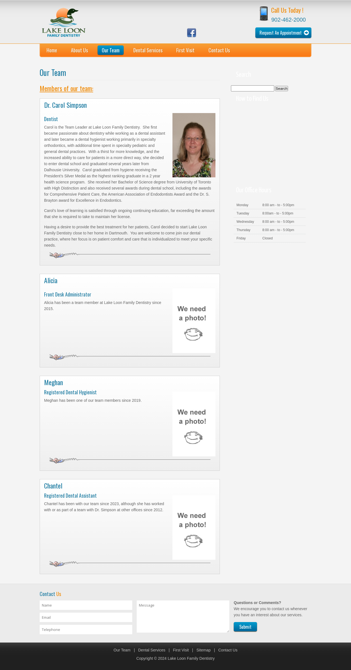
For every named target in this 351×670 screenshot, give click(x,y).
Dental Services (147, 50)
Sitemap (203, 650)
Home (52, 50)
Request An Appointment (281, 32)
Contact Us (219, 50)
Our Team (110, 50)
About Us (79, 50)
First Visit (185, 50)
